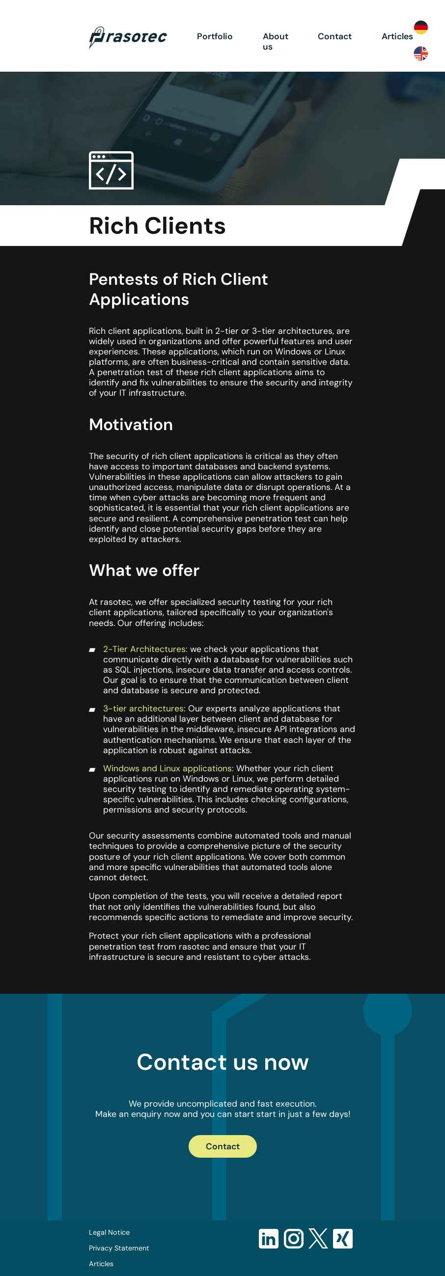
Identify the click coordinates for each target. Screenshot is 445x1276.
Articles (397, 36)
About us (275, 41)
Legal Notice (109, 1232)
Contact (335, 36)
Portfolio (215, 36)
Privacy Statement (119, 1248)
